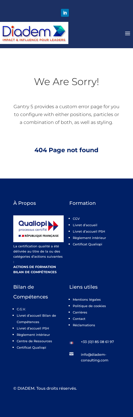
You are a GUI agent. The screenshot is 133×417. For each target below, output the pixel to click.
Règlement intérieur (89, 238)
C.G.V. (21, 309)
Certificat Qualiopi (87, 244)
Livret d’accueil (85, 225)
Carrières (80, 312)
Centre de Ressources (34, 341)
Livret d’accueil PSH (89, 231)
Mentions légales (87, 299)
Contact (79, 319)
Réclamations (84, 325)
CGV (76, 219)
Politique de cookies (89, 306)
